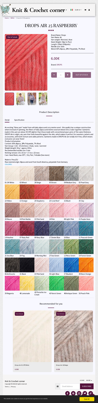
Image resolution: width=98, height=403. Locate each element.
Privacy (13, 387)
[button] (85, 10)
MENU (12, 18)
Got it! (87, 399)
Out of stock (82, 75)
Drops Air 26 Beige (63, 365)
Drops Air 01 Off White (23, 365)
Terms (7, 387)
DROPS (59, 65)
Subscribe (86, 387)
